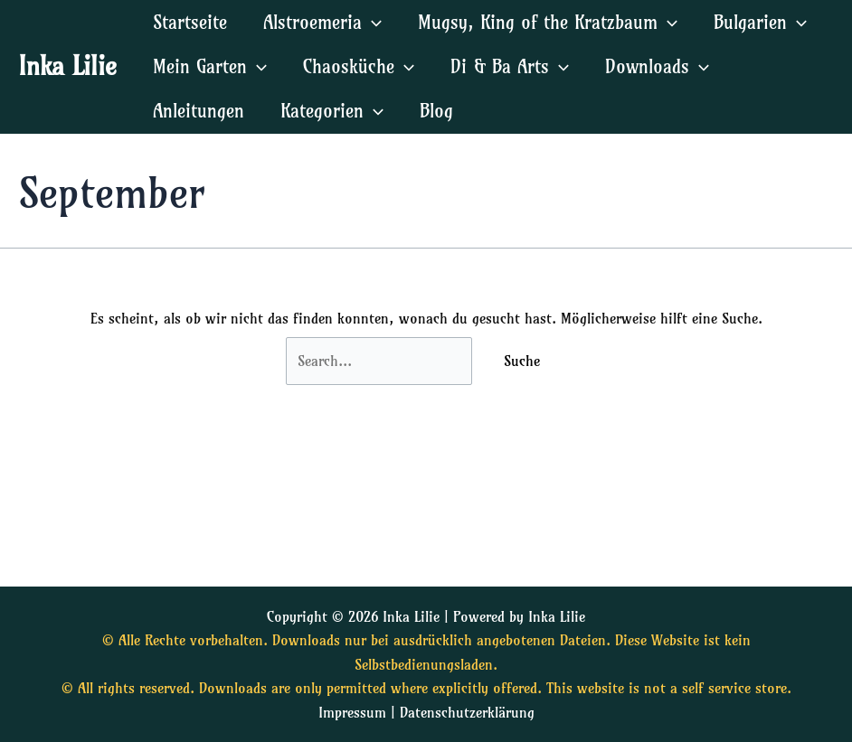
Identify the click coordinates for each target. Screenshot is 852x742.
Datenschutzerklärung (467, 712)
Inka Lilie (67, 65)
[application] (372, 22)
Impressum (352, 712)
